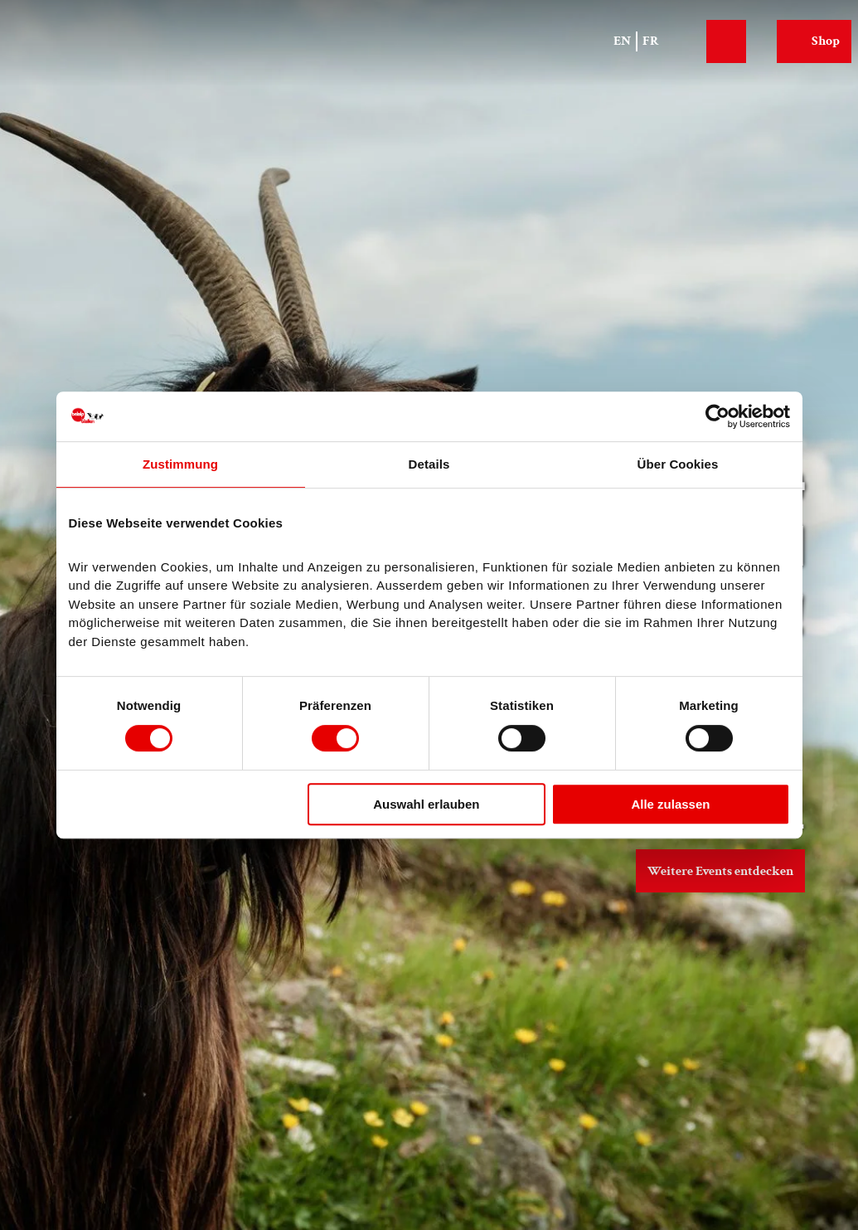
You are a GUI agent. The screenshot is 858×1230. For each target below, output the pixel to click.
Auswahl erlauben (426, 804)
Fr (650, 41)
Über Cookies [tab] (678, 464)
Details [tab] (429, 464)
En (622, 41)
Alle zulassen (670, 804)
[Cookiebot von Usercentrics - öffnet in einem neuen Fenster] (717, 416)
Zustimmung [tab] (180, 464)
